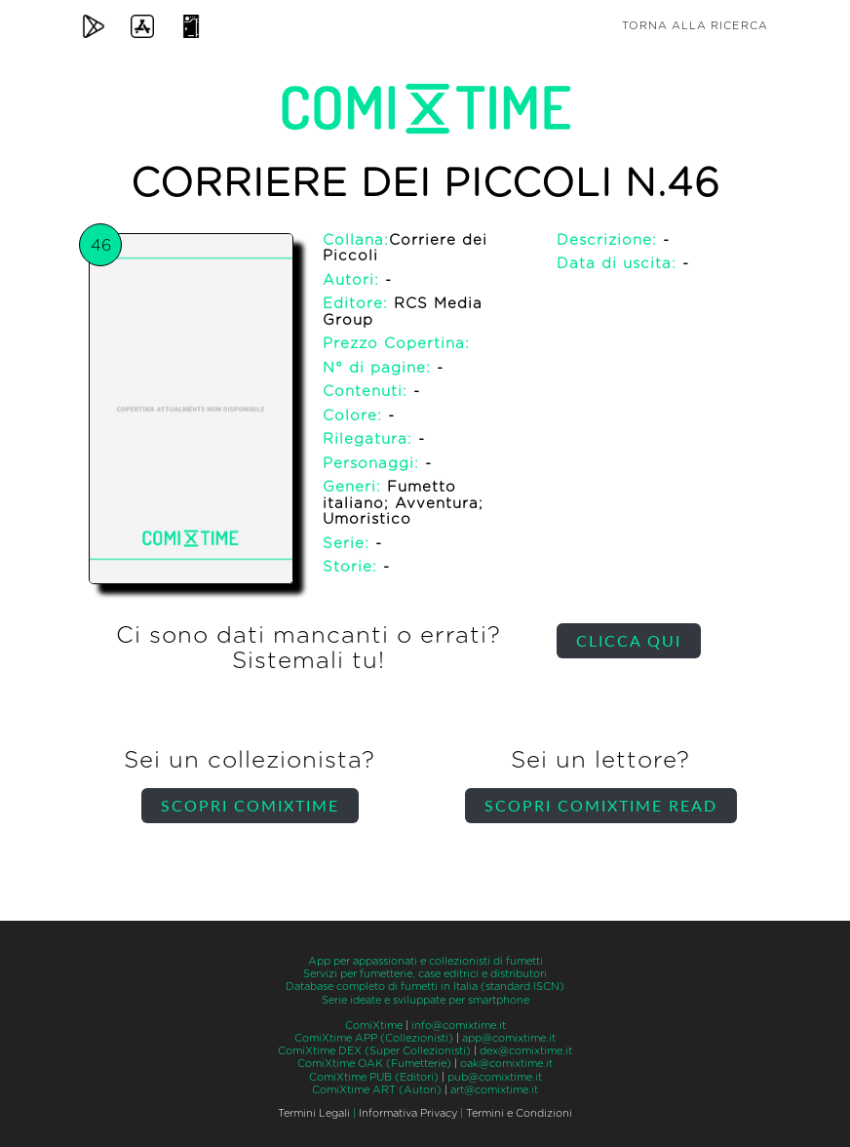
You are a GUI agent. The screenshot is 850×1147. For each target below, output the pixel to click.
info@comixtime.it (458, 1025)
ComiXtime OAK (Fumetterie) (374, 1063)
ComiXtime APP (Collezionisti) (373, 1038)
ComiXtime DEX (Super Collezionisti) (374, 1051)
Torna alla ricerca (695, 25)
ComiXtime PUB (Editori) (374, 1077)
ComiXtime (374, 1025)
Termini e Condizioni (519, 1113)
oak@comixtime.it (506, 1063)
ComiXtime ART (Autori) (377, 1090)
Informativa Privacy (408, 1113)
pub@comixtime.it (494, 1077)
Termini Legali (314, 1113)
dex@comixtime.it (526, 1051)
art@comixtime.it (494, 1090)
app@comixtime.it (509, 1038)
